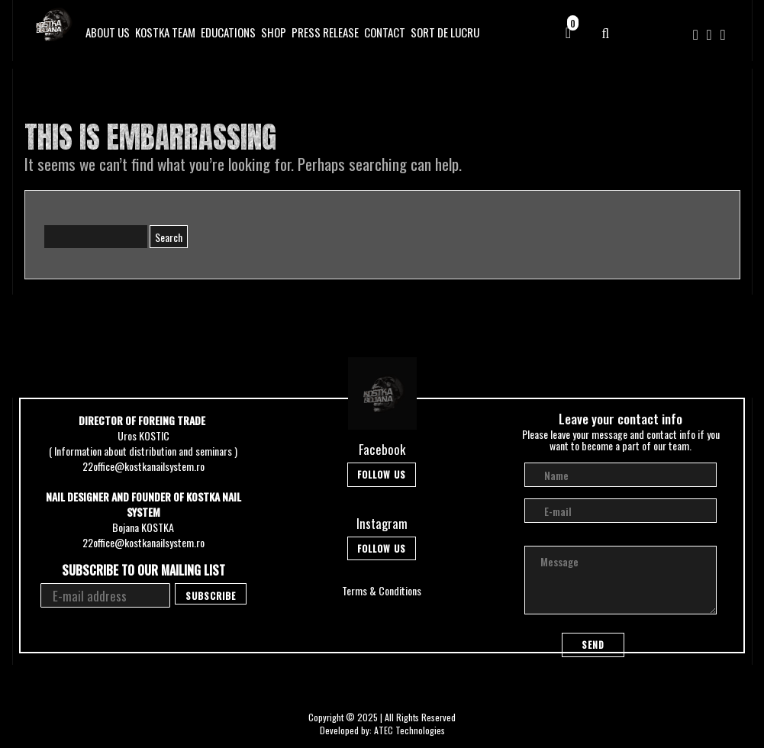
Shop (273, 32)
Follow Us (381, 474)
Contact (384, 32)
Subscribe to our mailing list (143, 570)
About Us (107, 32)
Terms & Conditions (381, 590)
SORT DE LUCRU (445, 32)
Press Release (325, 32)
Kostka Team (165, 32)
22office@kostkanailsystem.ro (143, 466)
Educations (228, 32)
